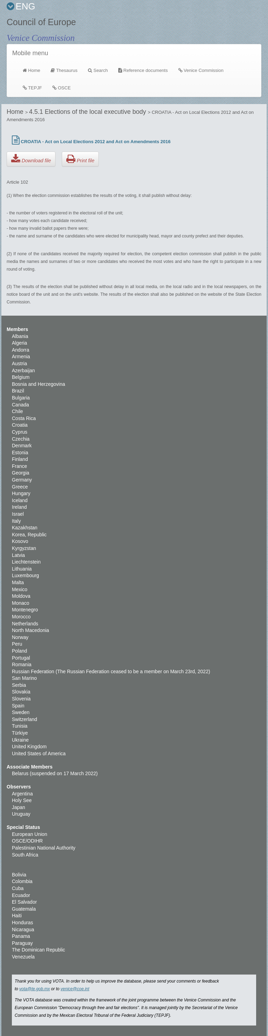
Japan (18, 807)
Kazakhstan (24, 527)
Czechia (21, 439)
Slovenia (21, 698)
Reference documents (143, 70)
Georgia (20, 473)
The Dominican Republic (38, 950)
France (19, 466)
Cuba (17, 888)
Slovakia (21, 692)
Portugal (21, 658)
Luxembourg (25, 575)
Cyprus (19, 432)
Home (34, 70)
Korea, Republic (29, 534)
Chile (17, 411)
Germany (22, 480)
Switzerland (24, 719)
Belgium (21, 377)
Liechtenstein (26, 562)
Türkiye (20, 733)
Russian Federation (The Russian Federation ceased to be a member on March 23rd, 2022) (111, 671)
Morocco (21, 616)
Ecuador (21, 895)
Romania (21, 664)
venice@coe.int (75, 988)
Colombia (22, 881)
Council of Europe (41, 22)
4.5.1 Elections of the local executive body (88, 111)
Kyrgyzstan (24, 548)
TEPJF (32, 87)
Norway (20, 637)
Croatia (20, 425)
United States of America (39, 753)
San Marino (24, 678)
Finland (20, 459)
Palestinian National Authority (43, 848)
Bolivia (19, 874)
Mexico (19, 589)
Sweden (21, 712)
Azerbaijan (23, 370)
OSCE (61, 87)
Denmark (22, 445)
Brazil (18, 391)
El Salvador (24, 902)
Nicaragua (23, 929)
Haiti (17, 915)
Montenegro (25, 609)
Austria (19, 363)
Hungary (21, 493)
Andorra (20, 350)
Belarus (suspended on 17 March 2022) (55, 773)
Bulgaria (21, 398)
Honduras (22, 922)
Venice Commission (41, 38)
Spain (18, 705)
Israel (18, 514)
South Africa (25, 855)
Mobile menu (30, 53)
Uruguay (21, 814)
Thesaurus (64, 70)
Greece (20, 487)
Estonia (20, 452)
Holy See (22, 800)
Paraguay (22, 943)
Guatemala (24, 909)
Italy (16, 521)
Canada (20, 404)
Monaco (20, 603)
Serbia (19, 685)
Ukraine (20, 740)
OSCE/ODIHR (27, 841)
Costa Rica (24, 418)
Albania (20, 336)
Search (98, 70)
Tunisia (20, 726)
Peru (17, 644)
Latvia (18, 555)
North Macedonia (30, 630)
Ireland (19, 507)
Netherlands (25, 623)
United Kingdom (29, 746)
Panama (21, 936)
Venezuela (23, 957)
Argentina (22, 793)
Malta (18, 582)
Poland (19, 651)
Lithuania (22, 569)
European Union (29, 834)
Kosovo (20, 541)
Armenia (21, 356)
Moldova (21, 596)
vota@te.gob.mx (34, 988)
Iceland (20, 500)
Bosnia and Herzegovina (38, 384)
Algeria (19, 343)
